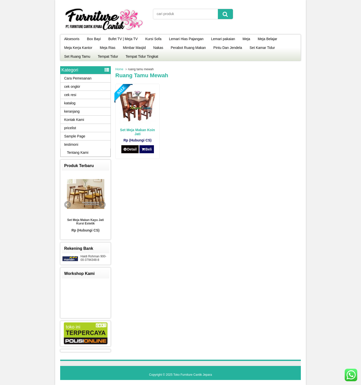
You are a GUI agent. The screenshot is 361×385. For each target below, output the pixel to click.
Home (119, 69)
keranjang (72, 111)
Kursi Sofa (153, 39)
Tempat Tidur (108, 56)
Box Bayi (94, 39)
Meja (246, 39)
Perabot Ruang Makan (188, 48)
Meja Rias (107, 48)
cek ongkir (72, 87)
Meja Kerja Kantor (78, 48)
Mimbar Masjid (134, 48)
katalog (69, 103)
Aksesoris (71, 39)
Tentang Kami (77, 152)
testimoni (71, 144)
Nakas (158, 48)
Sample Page (74, 136)
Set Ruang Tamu (77, 56)
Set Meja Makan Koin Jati (137, 132)
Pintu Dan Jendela (227, 48)
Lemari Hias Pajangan (186, 39)
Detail (130, 149)
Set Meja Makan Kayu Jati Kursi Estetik (85, 221)
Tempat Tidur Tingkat (142, 56)
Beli (146, 149)
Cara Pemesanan (78, 78)
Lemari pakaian (223, 39)
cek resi (70, 95)
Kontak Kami (74, 120)
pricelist (70, 128)
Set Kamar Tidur (262, 48)
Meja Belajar (267, 39)
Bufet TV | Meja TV (123, 39)
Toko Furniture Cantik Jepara (192, 374)
